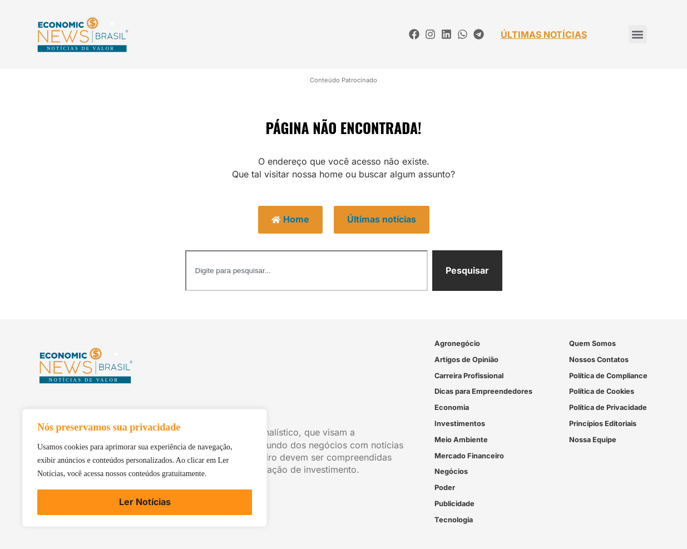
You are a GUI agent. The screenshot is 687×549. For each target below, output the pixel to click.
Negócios (451, 471)
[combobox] (306, 270)
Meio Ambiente (461, 440)
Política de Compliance (608, 376)
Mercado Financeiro (469, 456)
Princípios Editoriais (602, 423)
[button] (638, 34)
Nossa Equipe (592, 440)
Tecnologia (453, 520)
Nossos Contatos (599, 359)
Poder (444, 487)
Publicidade (454, 503)
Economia (451, 407)
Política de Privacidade (608, 407)
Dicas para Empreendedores (483, 391)
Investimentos (459, 423)
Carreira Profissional (468, 376)
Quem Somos (592, 343)
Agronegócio (457, 343)
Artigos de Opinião (466, 359)
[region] (144, 468)
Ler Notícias (145, 501)
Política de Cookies (601, 391)
